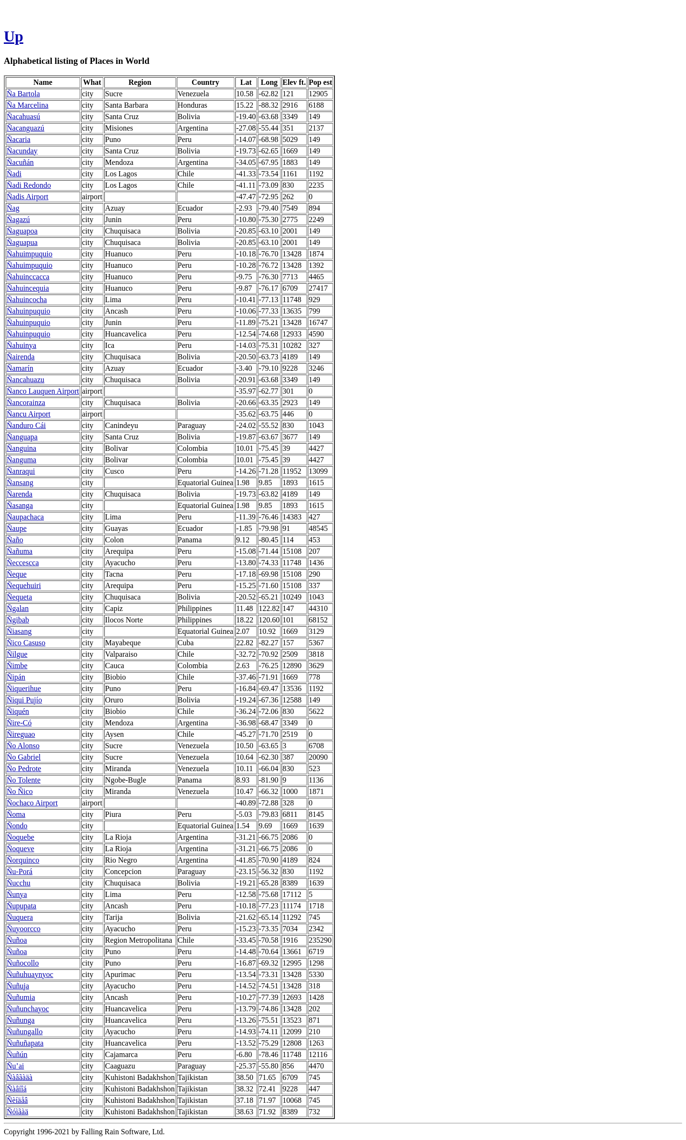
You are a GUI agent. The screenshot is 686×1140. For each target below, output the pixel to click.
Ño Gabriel (24, 757)
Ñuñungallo (25, 1032)
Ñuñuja (18, 986)
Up (13, 36)
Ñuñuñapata (25, 1043)
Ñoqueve (20, 849)
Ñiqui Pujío (24, 700)
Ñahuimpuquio (29, 254)
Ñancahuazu (25, 380)
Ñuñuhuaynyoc (30, 974)
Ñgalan (18, 608)
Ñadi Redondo (29, 185)
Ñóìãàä (17, 1112)
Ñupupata (21, 906)
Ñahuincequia (28, 288)
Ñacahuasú (23, 116)
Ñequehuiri (24, 585)
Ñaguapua (22, 242)
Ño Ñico (20, 791)
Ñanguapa (22, 437)
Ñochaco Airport (32, 803)
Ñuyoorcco (23, 929)
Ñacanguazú (25, 128)
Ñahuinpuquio (28, 311)
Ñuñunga (21, 1020)
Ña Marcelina (28, 105)
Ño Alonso (23, 746)
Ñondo (17, 826)
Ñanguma (21, 460)
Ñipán (16, 677)
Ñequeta (19, 597)
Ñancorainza (26, 402)
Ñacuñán (20, 162)
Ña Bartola (23, 94)
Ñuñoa (17, 940)
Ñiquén (18, 711)
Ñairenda (21, 357)
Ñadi (14, 174)
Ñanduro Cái (26, 425)
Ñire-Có (19, 723)
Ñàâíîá (17, 1089)
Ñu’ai (15, 1066)
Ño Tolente (23, 780)
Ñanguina (21, 448)
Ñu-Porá (19, 871)
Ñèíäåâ (17, 1100)
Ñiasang (19, 631)
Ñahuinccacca (28, 277)
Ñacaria (18, 139)
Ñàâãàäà (19, 1077)
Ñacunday (22, 151)
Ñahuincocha (27, 299)
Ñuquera (20, 917)
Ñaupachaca (25, 517)
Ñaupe (17, 528)
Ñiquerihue (24, 688)
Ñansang (20, 482)
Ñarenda (19, 494)
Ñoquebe (20, 837)
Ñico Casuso (26, 643)
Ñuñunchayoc (28, 1009)
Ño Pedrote (24, 768)
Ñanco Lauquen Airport (43, 391)
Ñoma (16, 814)
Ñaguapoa (22, 231)
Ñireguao (21, 734)
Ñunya (17, 894)
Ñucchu (18, 883)
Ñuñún (17, 1054)
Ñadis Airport (28, 197)
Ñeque (17, 574)
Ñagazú (18, 219)
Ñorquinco (23, 860)
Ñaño (15, 540)
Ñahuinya (21, 345)
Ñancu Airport (28, 414)
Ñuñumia (21, 997)
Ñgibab (18, 620)
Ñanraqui (21, 471)
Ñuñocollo (23, 963)
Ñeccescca (23, 563)
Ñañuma (19, 551)
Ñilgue (17, 654)
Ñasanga (20, 505)
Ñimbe (17, 666)
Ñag (13, 208)
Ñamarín (20, 368)
